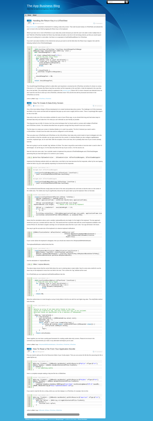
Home (29, 15)
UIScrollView (59, 344)
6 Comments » (99, 23)
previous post (33, 27)
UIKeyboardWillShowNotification (47, 344)
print (47, 47)
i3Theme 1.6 (28, 419)
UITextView (48, 98)
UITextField (42, 98)
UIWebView (59, 410)
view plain (35, 47)
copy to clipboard (41, 47)
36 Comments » (99, 105)
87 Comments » (99, 351)
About (34, 15)
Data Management (39, 351)
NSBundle (41, 410)
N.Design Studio (43, 419)
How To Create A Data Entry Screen (48, 103)
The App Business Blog (43, 6)
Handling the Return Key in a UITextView (50, 21)
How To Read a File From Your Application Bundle (54, 349)
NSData (47, 410)
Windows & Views (39, 23)
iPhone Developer (82, 419)
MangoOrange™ (60, 419)
